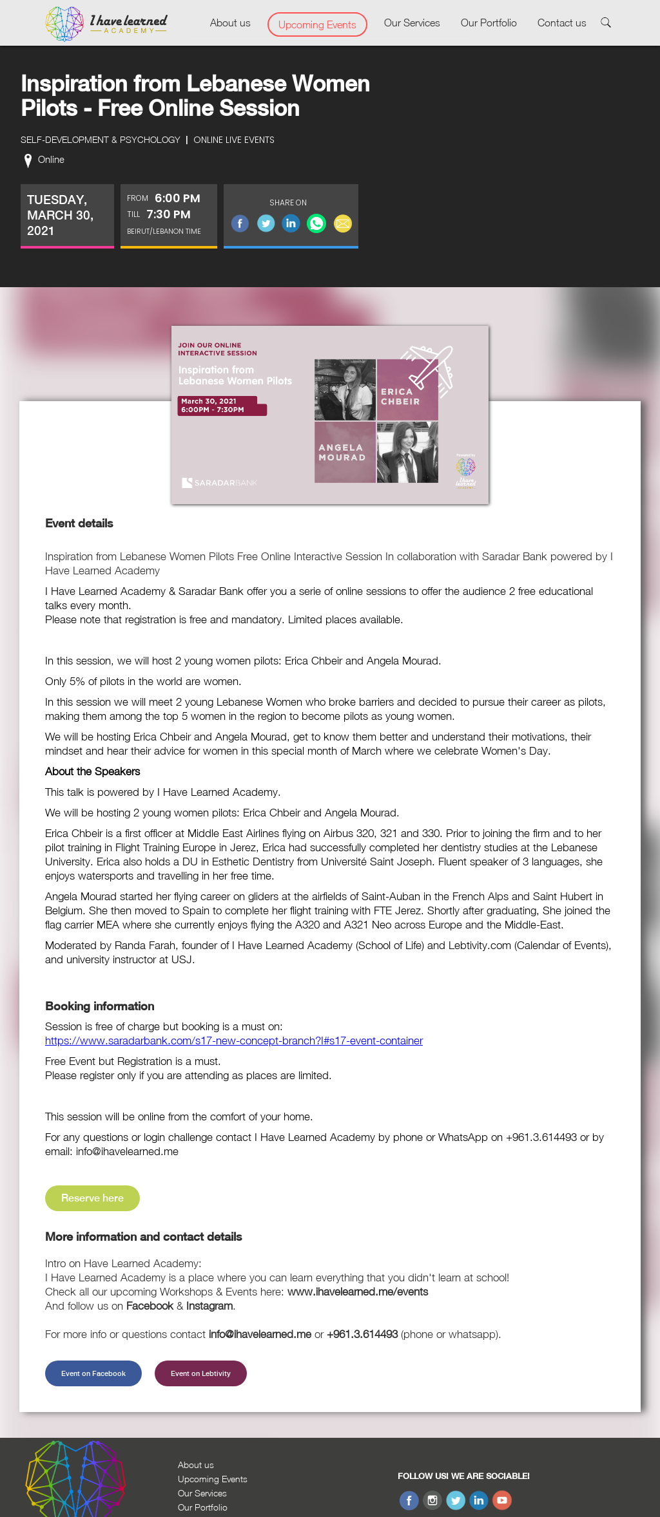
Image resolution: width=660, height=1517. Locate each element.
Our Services (412, 22)
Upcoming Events (317, 24)
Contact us (562, 22)
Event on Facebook (93, 1373)
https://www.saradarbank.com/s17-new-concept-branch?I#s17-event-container (234, 1040)
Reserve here (92, 1198)
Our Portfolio (489, 22)
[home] (106, 24)
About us (230, 22)
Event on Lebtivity (201, 1373)
